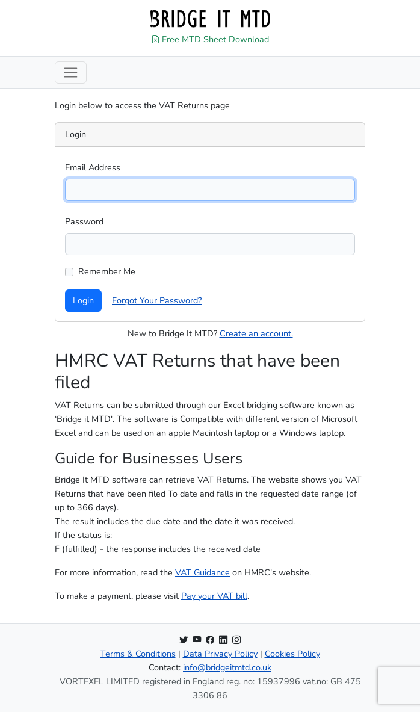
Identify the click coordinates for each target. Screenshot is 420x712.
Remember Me (106, 271)
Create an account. (256, 333)
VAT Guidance (202, 572)
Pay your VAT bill (214, 596)
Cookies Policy (292, 654)
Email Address (92, 167)
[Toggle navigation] (71, 72)
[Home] (210, 19)
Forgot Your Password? (157, 300)
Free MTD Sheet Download (210, 39)
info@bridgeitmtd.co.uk (227, 667)
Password (84, 221)
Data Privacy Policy (220, 654)
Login (83, 300)
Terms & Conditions (138, 654)
